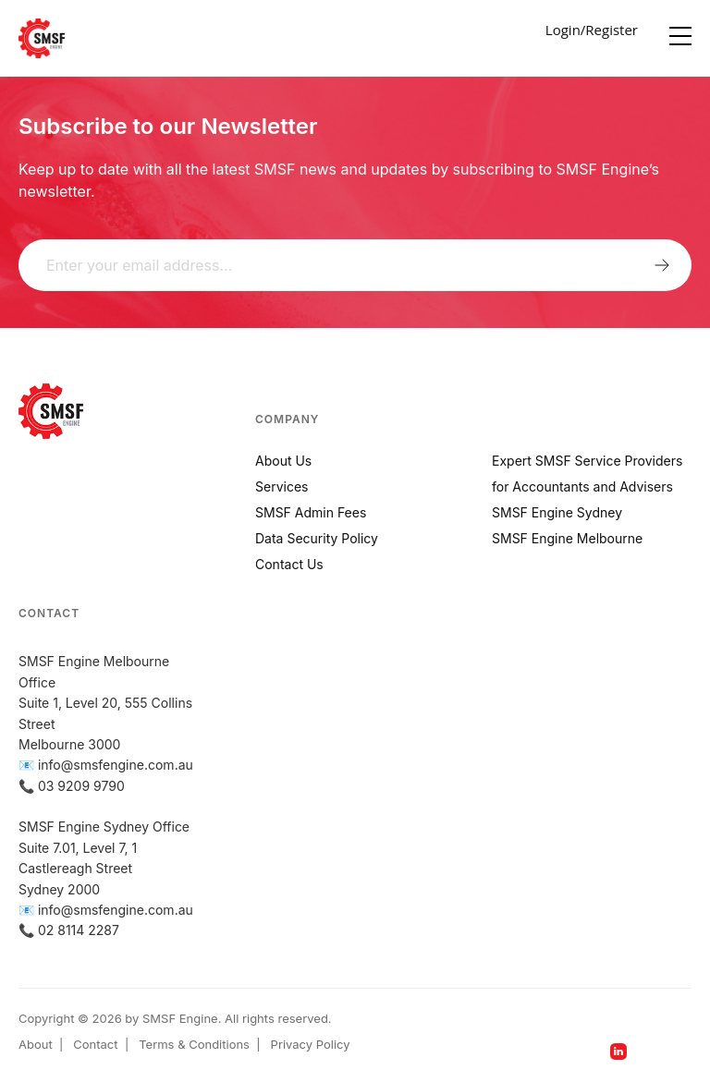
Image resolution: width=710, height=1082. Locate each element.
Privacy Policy (310, 1044)
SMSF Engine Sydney (557, 512)
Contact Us (289, 564)
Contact (95, 1044)
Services (281, 486)
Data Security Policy (316, 538)
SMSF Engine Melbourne (567, 538)
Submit (662, 264)
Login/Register (591, 29)
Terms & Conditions (194, 1044)
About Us (283, 460)
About (35, 1044)
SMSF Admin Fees (310, 512)
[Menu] (680, 32)
